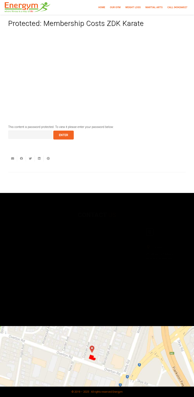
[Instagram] (149, 227)
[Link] (27, 7)
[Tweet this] (30, 158)
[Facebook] (105, 231)
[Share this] (21, 158)
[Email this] (12, 158)
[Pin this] (48, 158)
